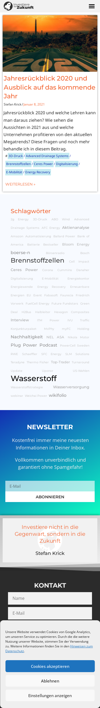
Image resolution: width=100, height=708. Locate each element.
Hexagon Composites (71, 312)
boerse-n (20, 252)
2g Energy (20, 219)
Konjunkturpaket (24, 329)
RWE (14, 354)
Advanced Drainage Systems (47, 156)
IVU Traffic (78, 320)
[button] (92, 6)
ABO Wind (60, 219)
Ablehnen (50, 681)
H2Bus (26, 312)
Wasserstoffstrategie (27, 387)
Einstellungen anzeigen (50, 695)
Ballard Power (64, 236)
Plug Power (24, 345)
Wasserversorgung (71, 387)
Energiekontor (78, 278)
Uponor (47, 371)
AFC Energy (51, 228)
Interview (20, 320)
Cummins (64, 270)
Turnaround (80, 362)
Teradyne (18, 362)
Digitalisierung (67, 164)
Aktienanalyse (75, 227)
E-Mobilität (14, 172)
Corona (47, 270)
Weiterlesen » (20, 184)
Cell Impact (79, 261)
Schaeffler (29, 354)
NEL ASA (55, 337)
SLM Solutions (77, 354)
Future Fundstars (64, 303)
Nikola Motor (78, 337)
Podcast (48, 345)
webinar (17, 396)
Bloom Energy (76, 244)
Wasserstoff (34, 378)
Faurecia (66, 295)
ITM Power (48, 320)
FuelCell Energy (38, 303)
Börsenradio (55, 253)
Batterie (33, 244)
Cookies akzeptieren (50, 666)
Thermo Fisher (38, 362)
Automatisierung (38, 236)
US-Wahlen (81, 371)
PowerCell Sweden (75, 345)
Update (16, 371)
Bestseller (50, 244)
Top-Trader (60, 362)
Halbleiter (42, 312)
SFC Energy (51, 354)
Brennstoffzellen (18, 164)
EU (29, 295)
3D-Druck (16, 156)
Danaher (82, 270)
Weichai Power (36, 396)
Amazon (17, 236)
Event (37, 295)
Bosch (84, 253)
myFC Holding (75, 329)
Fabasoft (51, 295)
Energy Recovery (37, 172)
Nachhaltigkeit (27, 336)
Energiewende (22, 287)
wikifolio (57, 395)
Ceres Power (43, 164)
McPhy (49, 329)
